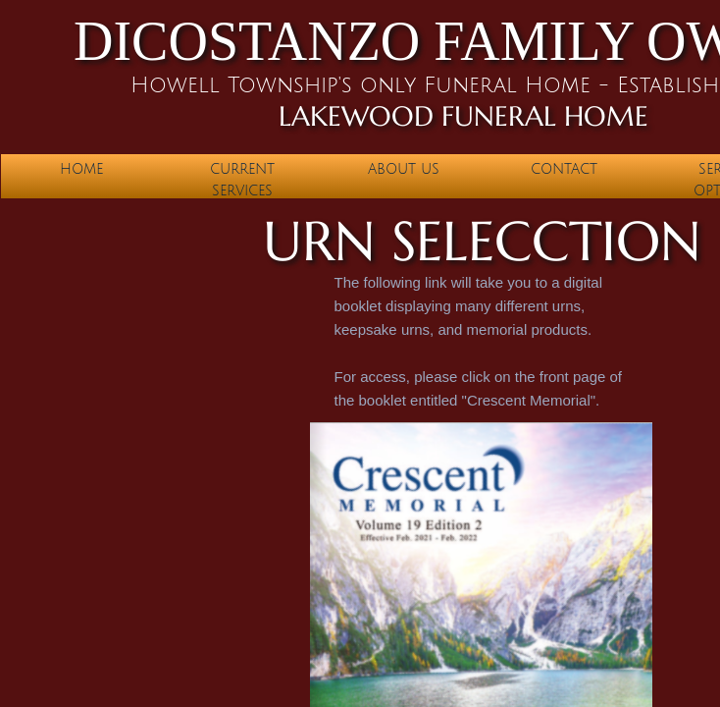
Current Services (242, 180)
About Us (403, 169)
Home (81, 169)
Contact (564, 169)
